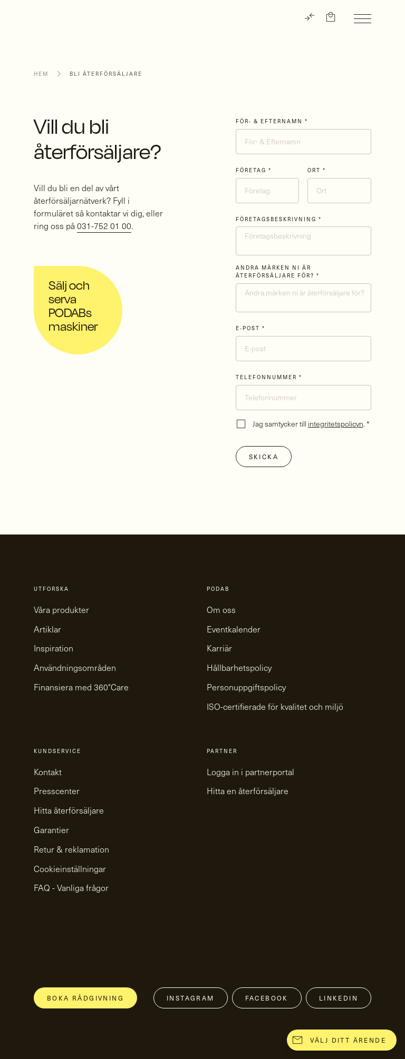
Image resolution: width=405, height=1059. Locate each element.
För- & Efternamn (272, 121)
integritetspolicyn (335, 424)
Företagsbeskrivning (279, 219)
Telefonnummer (269, 377)
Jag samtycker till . (311, 424)
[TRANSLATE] (309, 17)
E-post (250, 328)
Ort (316, 170)
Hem (41, 73)
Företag (254, 170)
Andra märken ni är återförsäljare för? (278, 271)
